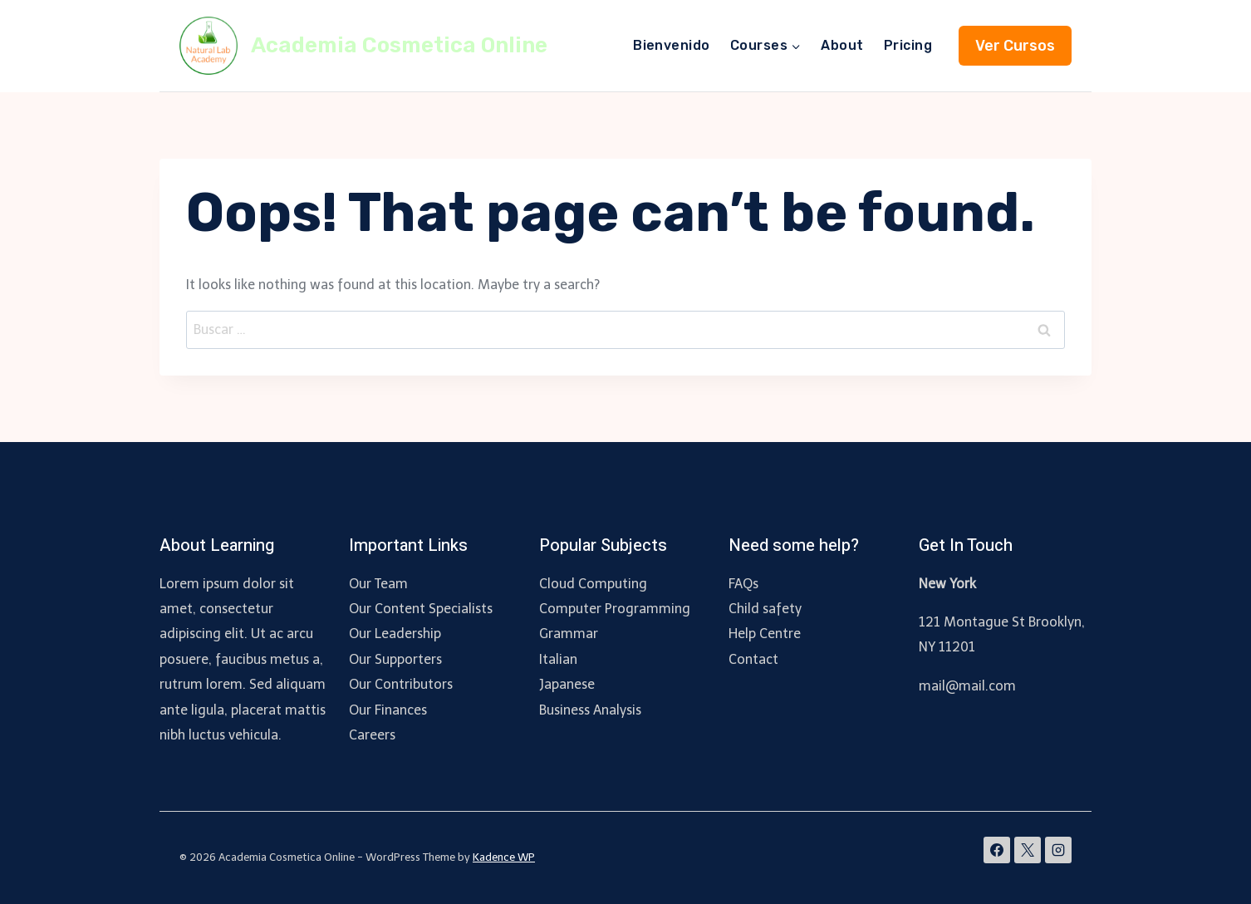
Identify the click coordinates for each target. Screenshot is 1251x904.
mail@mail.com (967, 686)
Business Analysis (590, 710)
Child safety (765, 609)
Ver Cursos (1015, 46)
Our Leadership (395, 633)
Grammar (568, 633)
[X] (1027, 850)
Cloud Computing (593, 584)
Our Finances (388, 710)
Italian (558, 659)
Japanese (567, 684)
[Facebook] (997, 850)
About (842, 45)
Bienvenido (671, 45)
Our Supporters (395, 659)
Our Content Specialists (421, 609)
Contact (753, 659)
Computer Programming (614, 609)
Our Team (378, 584)
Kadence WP (504, 857)
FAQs (743, 584)
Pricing (908, 45)
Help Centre (765, 633)
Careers (372, 735)
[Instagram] (1058, 850)
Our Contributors (401, 684)
